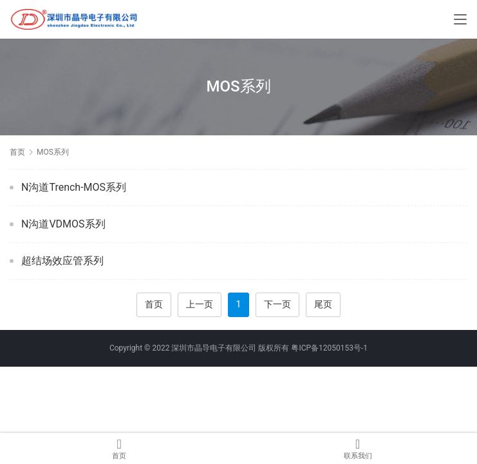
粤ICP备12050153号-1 (329, 348)
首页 (17, 152)
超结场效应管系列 (62, 261)
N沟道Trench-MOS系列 (73, 187)
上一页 (199, 304)
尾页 (323, 304)
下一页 (277, 304)
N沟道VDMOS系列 (63, 224)
